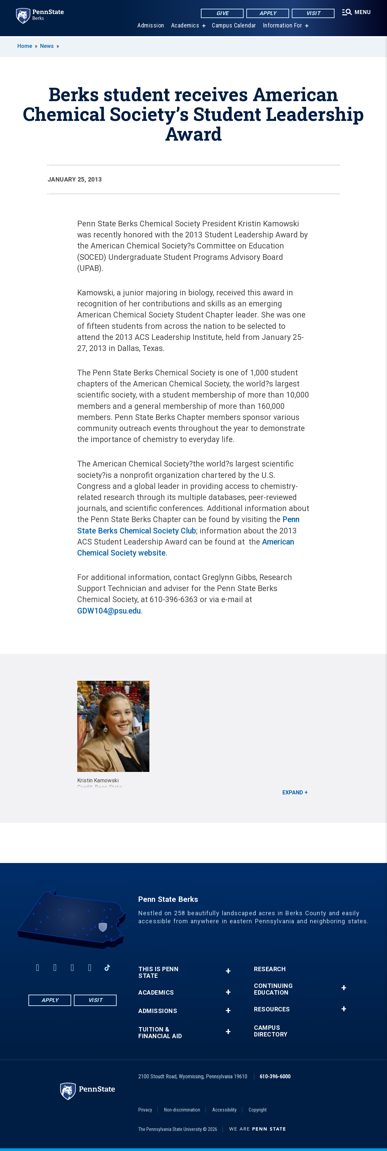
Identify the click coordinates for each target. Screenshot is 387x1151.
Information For (282, 26)
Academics (185, 26)
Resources (272, 1009)
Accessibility (224, 1109)
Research (270, 969)
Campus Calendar (234, 26)
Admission (150, 26)
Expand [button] (292, 792)
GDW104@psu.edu (109, 611)
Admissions (157, 1011)
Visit (313, 13)
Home (24, 46)
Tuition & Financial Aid (160, 1032)
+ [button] (228, 971)
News (47, 46)
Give (222, 13)
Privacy (145, 1109)
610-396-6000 (275, 1076)
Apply (267, 13)
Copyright (258, 1109)
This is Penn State (158, 972)
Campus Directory (271, 1031)
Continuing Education (273, 989)
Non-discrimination (182, 1109)
